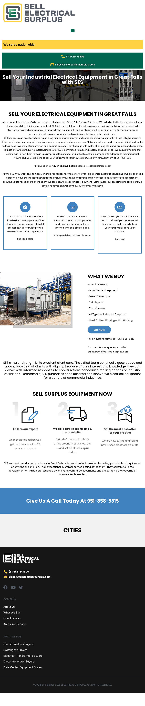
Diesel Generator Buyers (18, 674)
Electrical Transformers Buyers (22, 669)
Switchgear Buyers (15, 663)
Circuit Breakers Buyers (18, 657)
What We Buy (11, 625)
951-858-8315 (124, 171)
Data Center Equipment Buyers (23, 680)
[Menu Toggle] (72, 30)
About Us (9, 620)
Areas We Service (14, 637)
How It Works (12, 631)
